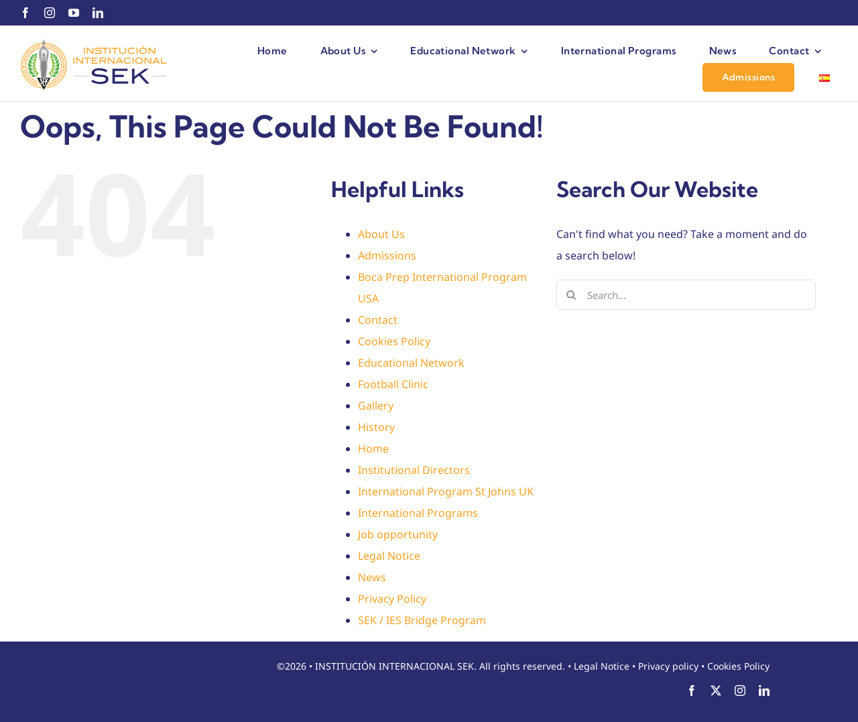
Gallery (375, 405)
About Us (381, 234)
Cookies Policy (394, 341)
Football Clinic (393, 384)
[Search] (571, 295)
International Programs (418, 512)
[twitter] (716, 690)
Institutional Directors (414, 470)
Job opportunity (398, 534)
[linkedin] (98, 12)
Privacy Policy (392, 598)
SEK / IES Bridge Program (422, 620)
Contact (377, 319)
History (376, 427)
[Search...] (686, 295)
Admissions (387, 255)
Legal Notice (389, 555)
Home (373, 448)
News (372, 577)
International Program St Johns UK (446, 491)
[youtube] (73, 12)
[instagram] (49, 12)
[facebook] (25, 12)
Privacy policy (668, 666)
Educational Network (411, 362)
